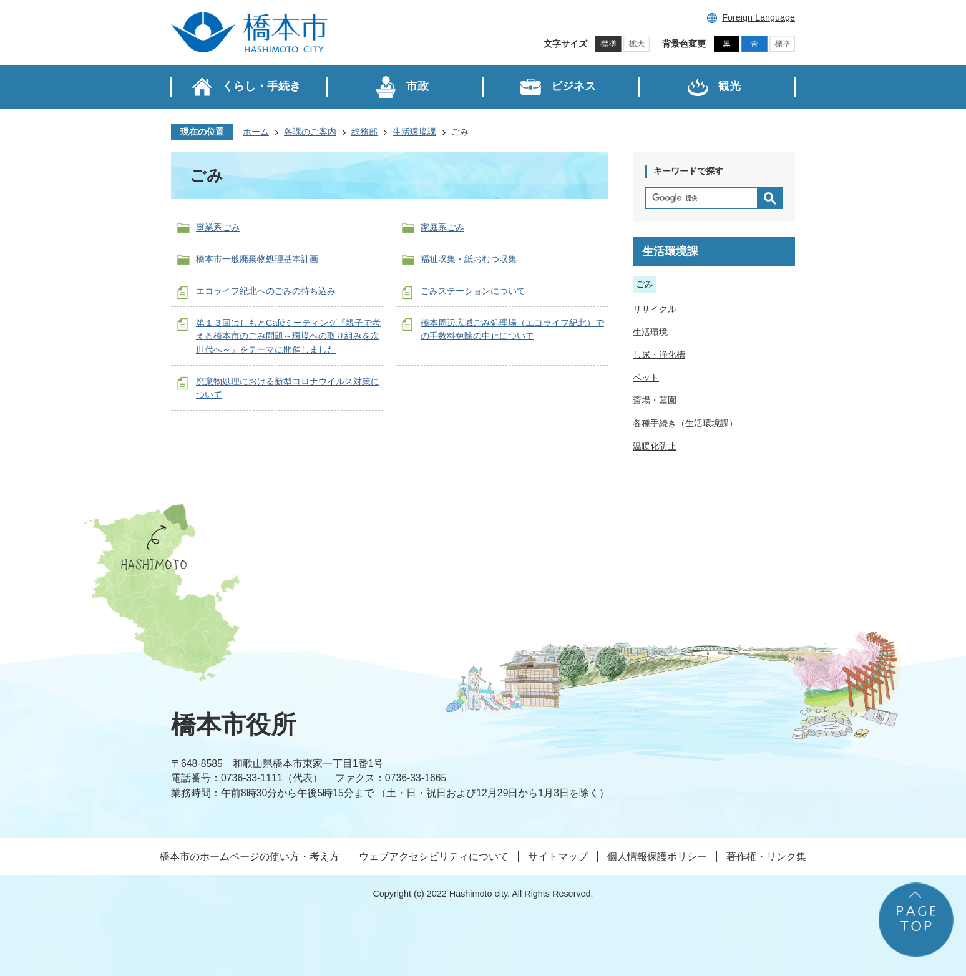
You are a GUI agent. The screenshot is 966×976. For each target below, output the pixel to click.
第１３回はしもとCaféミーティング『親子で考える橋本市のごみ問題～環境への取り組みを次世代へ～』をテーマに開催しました (288, 336)
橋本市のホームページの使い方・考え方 (249, 856)
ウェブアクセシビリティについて (434, 856)
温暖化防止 (654, 446)
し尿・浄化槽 (659, 354)
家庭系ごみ (442, 227)
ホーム (256, 132)
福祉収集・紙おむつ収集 (469, 259)
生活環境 (650, 332)
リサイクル (654, 309)
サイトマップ (558, 856)
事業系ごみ (218, 227)
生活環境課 (414, 132)
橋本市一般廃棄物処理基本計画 (257, 259)
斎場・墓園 (654, 400)
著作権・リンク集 (766, 856)
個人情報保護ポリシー (657, 856)
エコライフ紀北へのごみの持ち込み (266, 291)
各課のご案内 (310, 132)
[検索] (704, 198)
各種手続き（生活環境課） (685, 423)
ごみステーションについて (473, 291)
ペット (646, 378)
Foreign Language (758, 17)
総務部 (364, 132)
